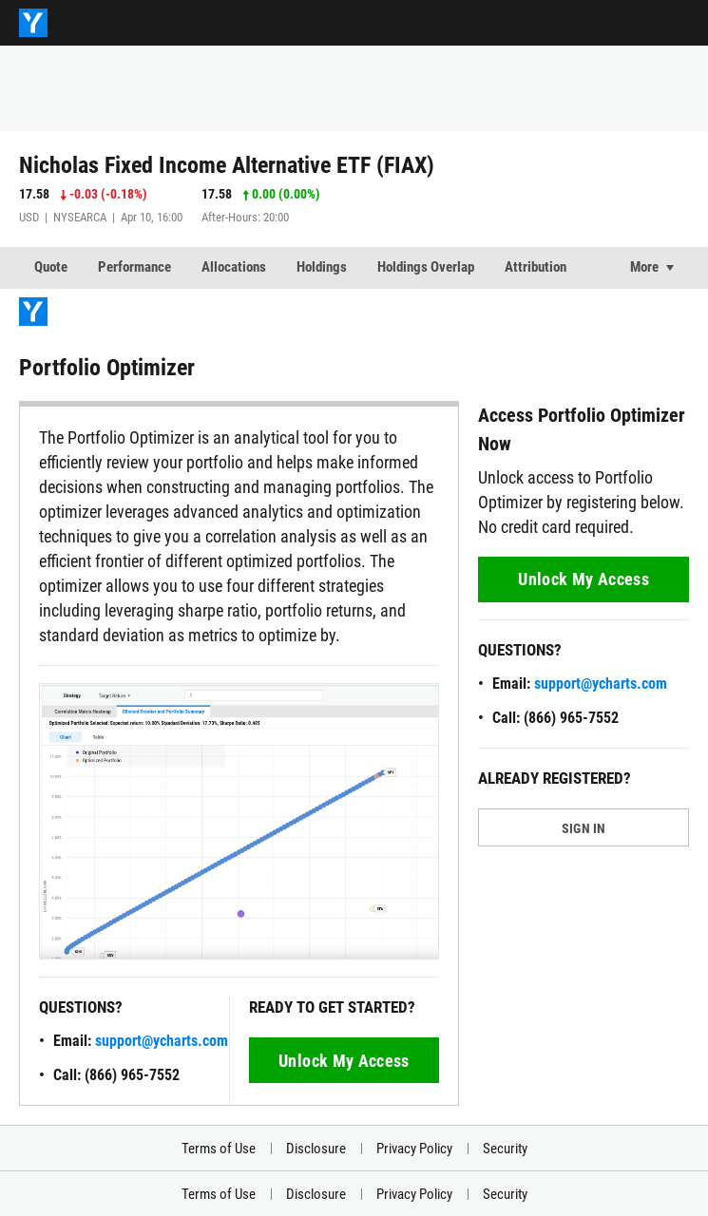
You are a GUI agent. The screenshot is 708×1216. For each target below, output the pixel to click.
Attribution (535, 267)
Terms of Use (219, 1148)
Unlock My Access (344, 1061)
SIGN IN (584, 828)
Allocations (233, 267)
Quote (50, 267)
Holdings (322, 267)
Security (505, 1148)
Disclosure (316, 1148)
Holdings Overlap (425, 267)
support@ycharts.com (161, 1041)
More (644, 267)
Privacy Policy (414, 1148)
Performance (134, 267)
